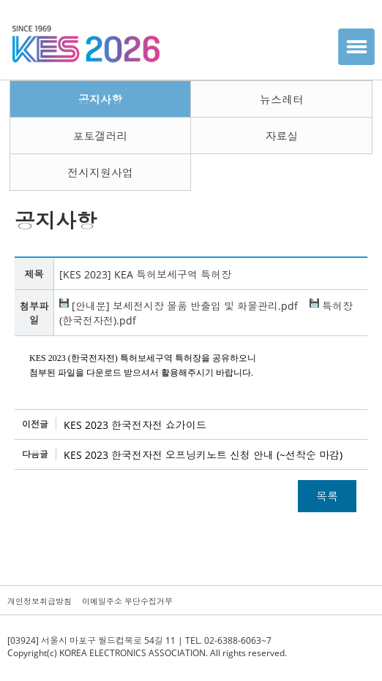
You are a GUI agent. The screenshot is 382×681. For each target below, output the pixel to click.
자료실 (281, 136)
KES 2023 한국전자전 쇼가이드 (135, 425)
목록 (327, 496)
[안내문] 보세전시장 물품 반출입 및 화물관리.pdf (178, 306)
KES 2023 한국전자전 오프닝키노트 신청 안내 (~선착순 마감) (203, 455)
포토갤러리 (99, 136)
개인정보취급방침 (39, 601)
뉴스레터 (282, 99)
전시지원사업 (100, 172)
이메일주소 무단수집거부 (127, 601)
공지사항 (100, 99)
